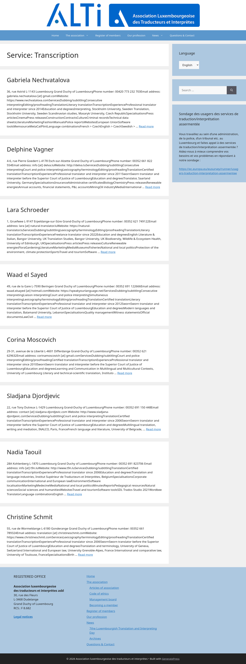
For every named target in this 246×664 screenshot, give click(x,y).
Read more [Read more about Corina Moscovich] (124, 373)
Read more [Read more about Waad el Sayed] (44, 317)
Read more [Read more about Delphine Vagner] (152, 187)
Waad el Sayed (27, 275)
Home (55, 35)
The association (79, 35)
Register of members (108, 35)
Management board (103, 599)
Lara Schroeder (28, 210)
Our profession (136, 35)
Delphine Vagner (30, 149)
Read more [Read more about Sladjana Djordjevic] (153, 429)
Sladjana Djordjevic (33, 396)
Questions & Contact (182, 35)
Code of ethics (99, 593)
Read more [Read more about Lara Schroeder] (108, 252)
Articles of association (104, 588)
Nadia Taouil (24, 452)
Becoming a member (104, 605)
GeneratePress (171, 658)
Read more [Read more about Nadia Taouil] (74, 494)
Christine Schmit (30, 517)
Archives (95, 638)
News (159, 35)
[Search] (231, 90)
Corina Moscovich (31, 340)
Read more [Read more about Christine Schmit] (85, 555)
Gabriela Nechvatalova (38, 80)
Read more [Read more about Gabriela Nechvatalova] (146, 126)
